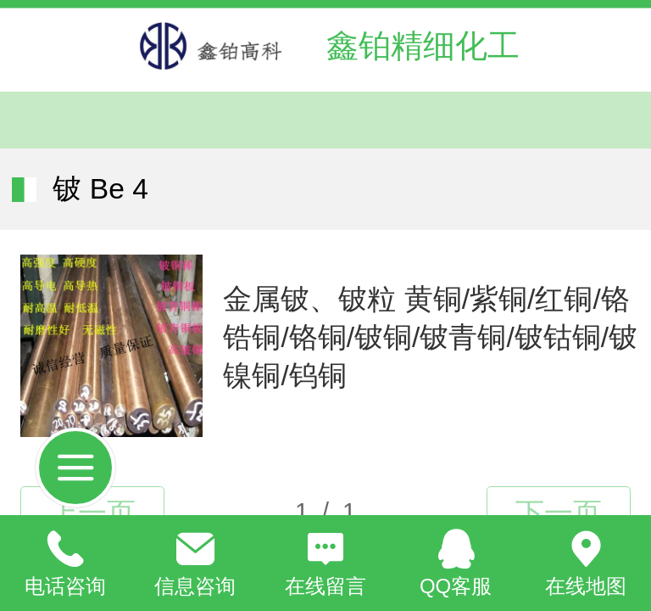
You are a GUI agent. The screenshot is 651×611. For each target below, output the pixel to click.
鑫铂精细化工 (423, 45)
